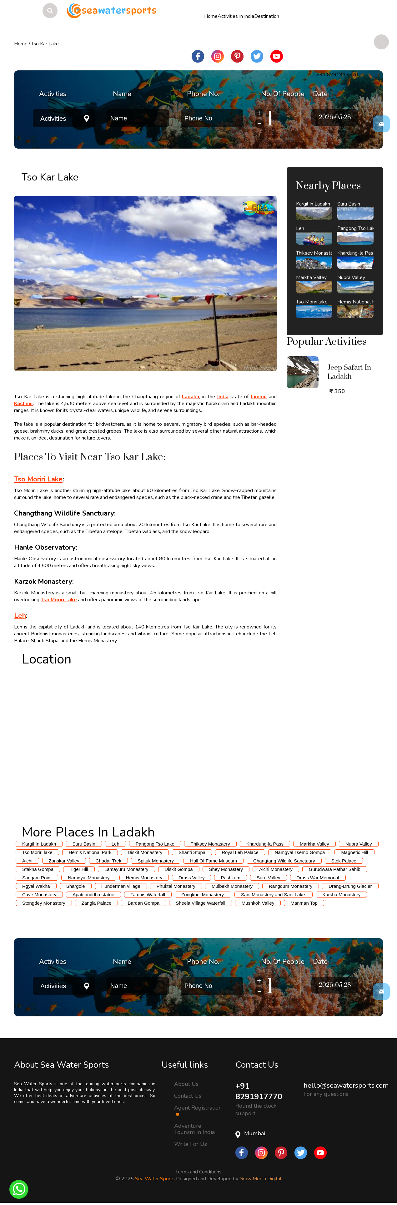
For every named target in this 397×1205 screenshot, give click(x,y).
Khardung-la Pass (265, 844)
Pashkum (230, 877)
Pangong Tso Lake (155, 844)
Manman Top (303, 903)
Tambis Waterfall (148, 894)
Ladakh (190, 396)
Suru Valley (268, 877)
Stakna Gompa (37, 869)
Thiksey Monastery (210, 844)
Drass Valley (191, 877)
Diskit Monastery (145, 852)
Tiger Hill (79, 869)
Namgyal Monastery (88, 877)
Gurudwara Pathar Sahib (334, 869)
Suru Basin (83, 844)
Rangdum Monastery (290, 886)
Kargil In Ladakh (39, 844)
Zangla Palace (97, 903)
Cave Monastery (39, 894)
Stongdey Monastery (43, 903)
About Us (186, 1083)
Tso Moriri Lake (38, 479)
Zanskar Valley (64, 860)
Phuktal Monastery (176, 886)
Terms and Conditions (198, 1172)
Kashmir (23, 403)
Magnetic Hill (354, 852)
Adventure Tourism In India (194, 1129)
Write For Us (190, 1144)
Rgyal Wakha (36, 886)
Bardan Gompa (143, 903)
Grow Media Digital (260, 1179)
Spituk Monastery (156, 860)
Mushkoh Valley (258, 903)
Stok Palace (343, 860)
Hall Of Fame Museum (213, 860)
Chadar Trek (109, 860)
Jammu (259, 396)
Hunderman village (120, 886)
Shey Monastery (226, 869)
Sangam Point (37, 877)
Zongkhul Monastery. (203, 894)
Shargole (75, 886)
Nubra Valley (358, 844)
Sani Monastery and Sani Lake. (273, 894)
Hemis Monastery (144, 877)
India (223, 396)
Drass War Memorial (318, 877)
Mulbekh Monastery (232, 886)
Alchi (27, 860)
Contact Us (187, 1096)
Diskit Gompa (179, 869)
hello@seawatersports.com (346, 1085)
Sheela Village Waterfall (200, 903)
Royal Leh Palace (240, 852)
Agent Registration (198, 1110)
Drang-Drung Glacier (350, 886)
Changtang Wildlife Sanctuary (284, 860)
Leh (20, 615)
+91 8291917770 (260, 1092)
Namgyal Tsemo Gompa (300, 852)
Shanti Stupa (191, 852)
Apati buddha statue (93, 894)
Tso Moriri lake (37, 852)
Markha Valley (314, 844)
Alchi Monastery (276, 869)
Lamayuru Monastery (126, 869)
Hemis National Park (90, 852)
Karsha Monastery (341, 894)
